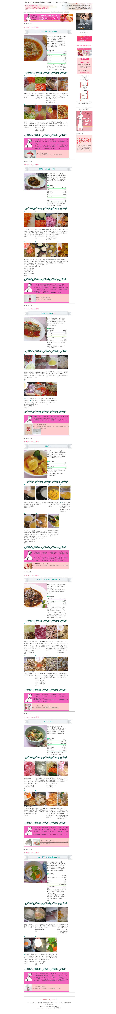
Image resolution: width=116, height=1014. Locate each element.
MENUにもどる (28, 23)
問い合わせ (37, 12)
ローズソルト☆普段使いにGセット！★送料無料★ (49, 154)
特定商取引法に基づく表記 (57, 12)
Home (25, 12)
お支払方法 (66, 12)
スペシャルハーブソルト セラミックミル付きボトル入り (46, 988)
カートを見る (84, 34)
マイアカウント (30, 12)
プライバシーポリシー (45, 12)
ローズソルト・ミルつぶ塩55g (44, 299)
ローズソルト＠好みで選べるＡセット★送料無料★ (45, 707)
